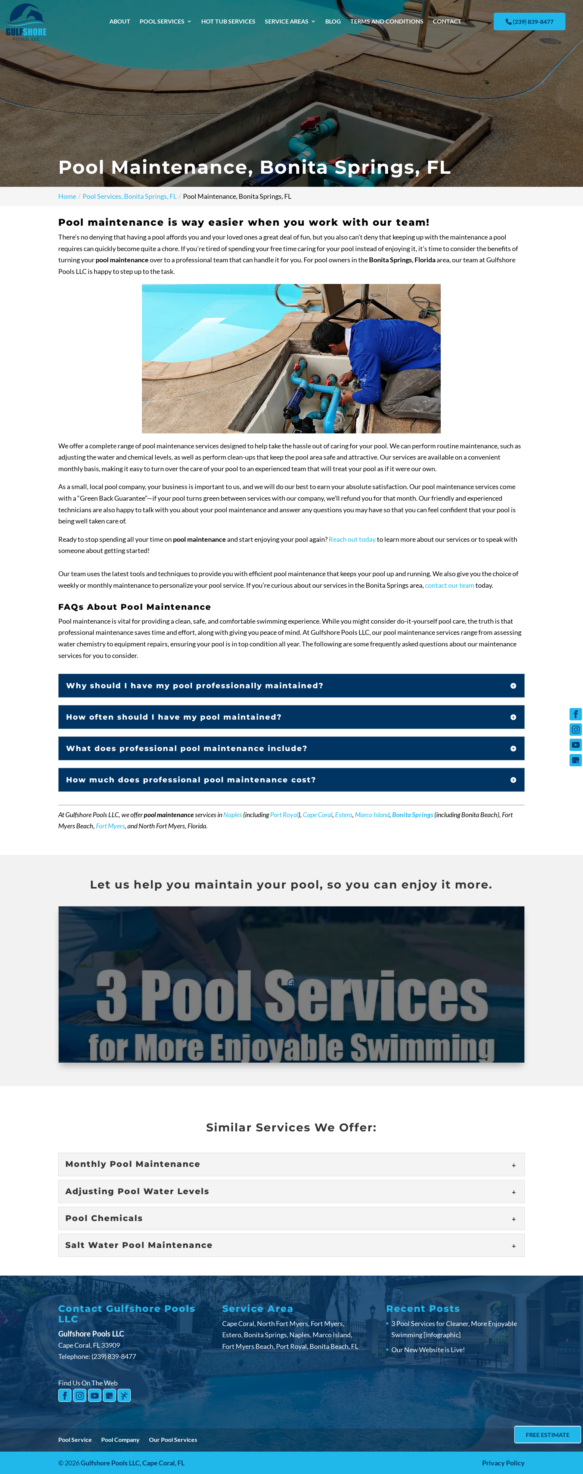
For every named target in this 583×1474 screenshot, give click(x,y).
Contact (447, 22)
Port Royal (284, 814)
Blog (333, 22)
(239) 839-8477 (529, 21)
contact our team (449, 585)
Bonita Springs (412, 814)
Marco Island (372, 814)
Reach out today (352, 539)
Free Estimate (547, 1434)
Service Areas (286, 22)
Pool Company (120, 1439)
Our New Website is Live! (428, 1349)
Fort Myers (110, 826)
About (119, 22)
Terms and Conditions (387, 22)
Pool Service (75, 1439)
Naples (232, 814)
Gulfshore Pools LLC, (132, 1463)
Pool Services (162, 22)
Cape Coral (317, 814)
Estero (343, 814)
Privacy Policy (503, 1463)
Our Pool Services (173, 1439)
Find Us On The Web (88, 1383)
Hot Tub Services (228, 22)
